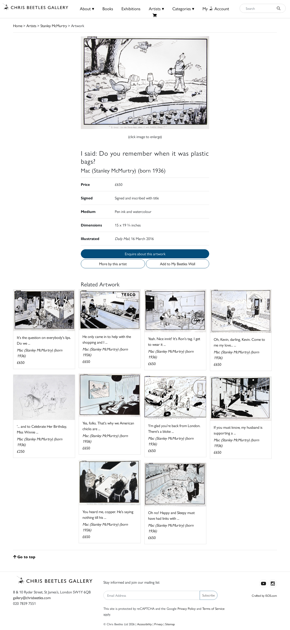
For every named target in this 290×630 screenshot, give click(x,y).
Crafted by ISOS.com (264, 595)
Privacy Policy (187, 608)
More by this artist (113, 263)
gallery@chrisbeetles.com (32, 597)
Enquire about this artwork (145, 253)
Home (17, 25)
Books (107, 8)
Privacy (158, 624)
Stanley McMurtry (53, 25)
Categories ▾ (183, 8)
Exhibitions (130, 8)
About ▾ (87, 8)
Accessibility (144, 624)
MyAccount (216, 8)
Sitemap (170, 624)
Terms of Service (213, 608)
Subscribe (208, 595)
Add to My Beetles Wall (177, 263)
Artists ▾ (156, 8)
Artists (31, 25)
